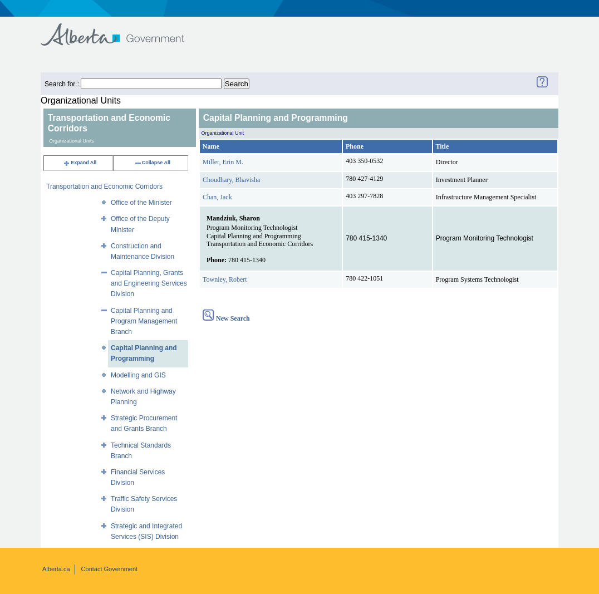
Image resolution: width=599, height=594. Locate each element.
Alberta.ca (56, 569)
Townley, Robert (225, 279)
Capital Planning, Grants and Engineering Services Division (149, 283)
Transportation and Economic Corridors (104, 186)
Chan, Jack (217, 197)
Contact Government (109, 569)
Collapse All (152, 162)
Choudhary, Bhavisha (231, 180)
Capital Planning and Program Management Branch (144, 321)
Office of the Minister (141, 203)
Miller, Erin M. (223, 162)
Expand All (79, 162)
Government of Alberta (121, 29)
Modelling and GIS (138, 375)
